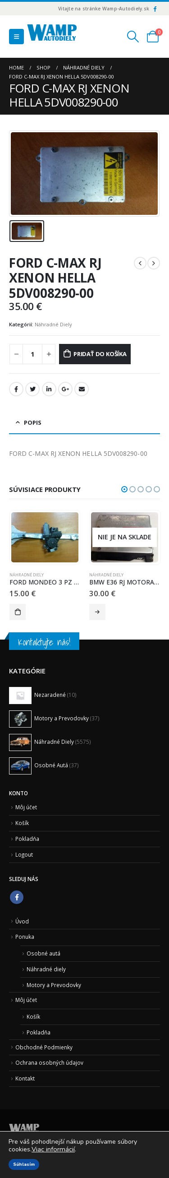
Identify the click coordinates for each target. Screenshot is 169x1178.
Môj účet (26, 807)
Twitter (32, 389)
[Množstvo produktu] (32, 354)
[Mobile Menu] (16, 36)
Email (81, 389)
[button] (124, 489)
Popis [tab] (32, 422)
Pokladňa (27, 838)
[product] (44, 537)
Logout (24, 854)
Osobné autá (43, 953)
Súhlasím (24, 1164)
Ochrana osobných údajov (49, 1062)
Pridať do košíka (100, 354)
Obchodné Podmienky (44, 1047)
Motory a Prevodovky (54, 984)
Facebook (16, 389)
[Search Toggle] (133, 36)
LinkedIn (49, 389)
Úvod (22, 921)
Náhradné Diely (53, 324)
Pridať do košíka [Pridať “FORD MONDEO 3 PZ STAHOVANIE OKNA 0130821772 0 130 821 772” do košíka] (17, 612)
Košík (22, 822)
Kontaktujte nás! (44, 642)
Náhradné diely (46, 969)
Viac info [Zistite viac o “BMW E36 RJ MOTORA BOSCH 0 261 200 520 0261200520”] (97, 612)
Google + (65, 389)
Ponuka (24, 936)
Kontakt (25, 1078)
